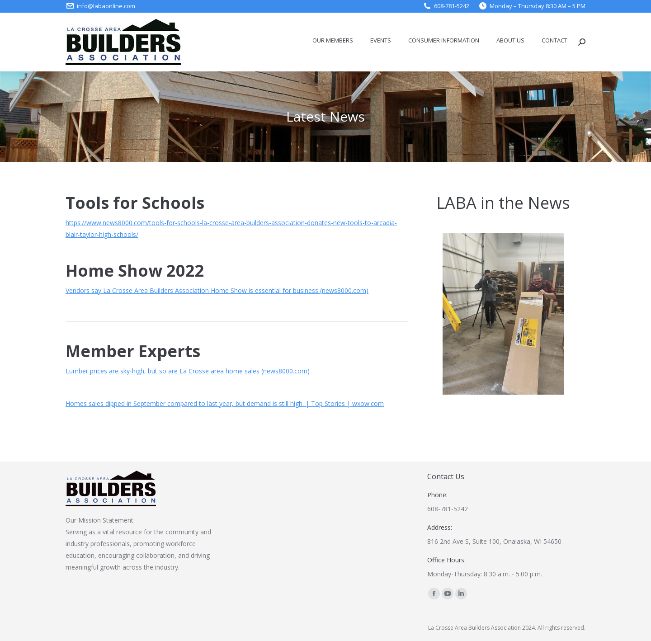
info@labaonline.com (106, 6)
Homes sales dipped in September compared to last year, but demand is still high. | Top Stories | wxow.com (225, 403)
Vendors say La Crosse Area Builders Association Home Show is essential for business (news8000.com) (217, 290)
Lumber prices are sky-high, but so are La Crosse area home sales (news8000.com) (188, 371)
